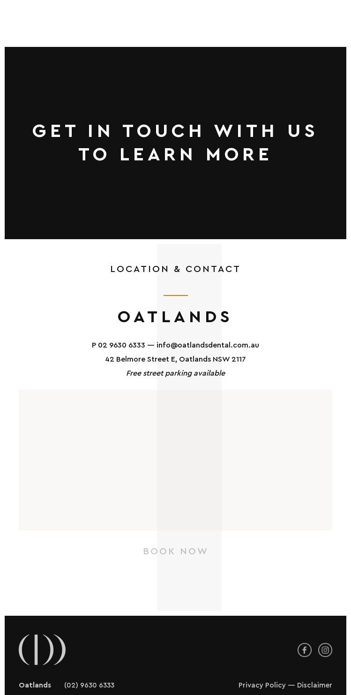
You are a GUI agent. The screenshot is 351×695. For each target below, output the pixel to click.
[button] (322, 26)
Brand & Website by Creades (285, 664)
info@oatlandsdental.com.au (208, 298)
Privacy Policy (262, 638)
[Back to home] (69, 26)
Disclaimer (314, 638)
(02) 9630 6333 (89, 638)
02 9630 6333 (121, 298)
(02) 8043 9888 (91, 651)
